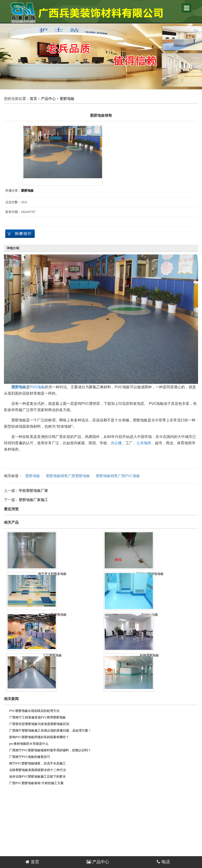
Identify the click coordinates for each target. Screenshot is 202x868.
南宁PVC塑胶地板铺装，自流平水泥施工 (37, 763)
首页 (33, 99)
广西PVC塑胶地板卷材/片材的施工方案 (36, 783)
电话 (163, 862)
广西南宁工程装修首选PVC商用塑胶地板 (37, 717)
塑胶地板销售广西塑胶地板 (68, 476)
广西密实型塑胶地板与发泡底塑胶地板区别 (39, 724)
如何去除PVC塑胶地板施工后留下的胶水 (37, 776)
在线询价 (20, 233)
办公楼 (116, 443)
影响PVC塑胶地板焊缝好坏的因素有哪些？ (39, 737)
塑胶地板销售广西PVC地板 (118, 476)
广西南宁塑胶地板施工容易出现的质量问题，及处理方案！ (50, 730)
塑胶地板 (67, 99)
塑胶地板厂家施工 (33, 500)
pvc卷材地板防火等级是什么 (28, 744)
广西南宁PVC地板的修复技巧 (29, 757)
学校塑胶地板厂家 (33, 491)
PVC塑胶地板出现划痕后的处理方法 (34, 711)
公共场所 (144, 443)
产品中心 (48, 99)
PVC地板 (37, 387)
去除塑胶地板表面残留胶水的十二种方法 (37, 770)
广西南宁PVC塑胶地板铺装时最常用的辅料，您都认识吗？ (50, 750)
